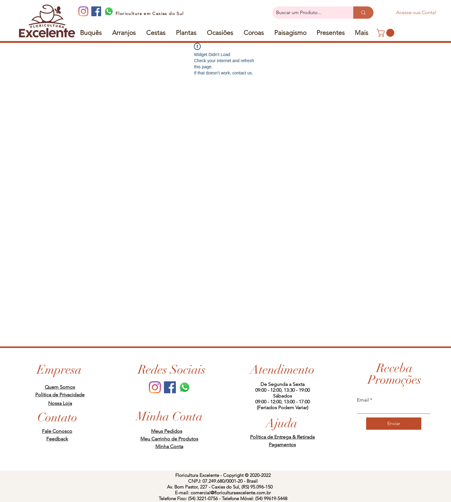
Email (363, 400)
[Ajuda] (281, 423)
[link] (386, 33)
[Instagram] (83, 11)
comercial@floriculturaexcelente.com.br (231, 493)
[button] (331, 32)
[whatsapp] (109, 11)
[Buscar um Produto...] (308, 12)
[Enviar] (393, 423)
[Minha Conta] (169, 416)
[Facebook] (96, 11)
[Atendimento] (282, 369)
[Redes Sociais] (172, 369)
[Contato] (57, 417)
